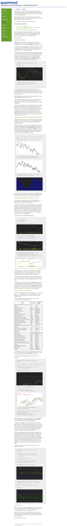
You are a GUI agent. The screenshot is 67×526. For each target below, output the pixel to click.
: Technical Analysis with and (26, 29)
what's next (4, 16)
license (3, 30)
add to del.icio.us (6, 39)
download (4, 28)
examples (4, 22)
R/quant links (5, 36)
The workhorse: (22, 26)
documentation (5, 19)
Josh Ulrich (18, 294)
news (3, 13)
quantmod (9, 2)
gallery (3, 25)
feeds (3, 33)
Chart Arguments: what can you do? (24, 28)
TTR (38, 292)
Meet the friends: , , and (28, 27)
